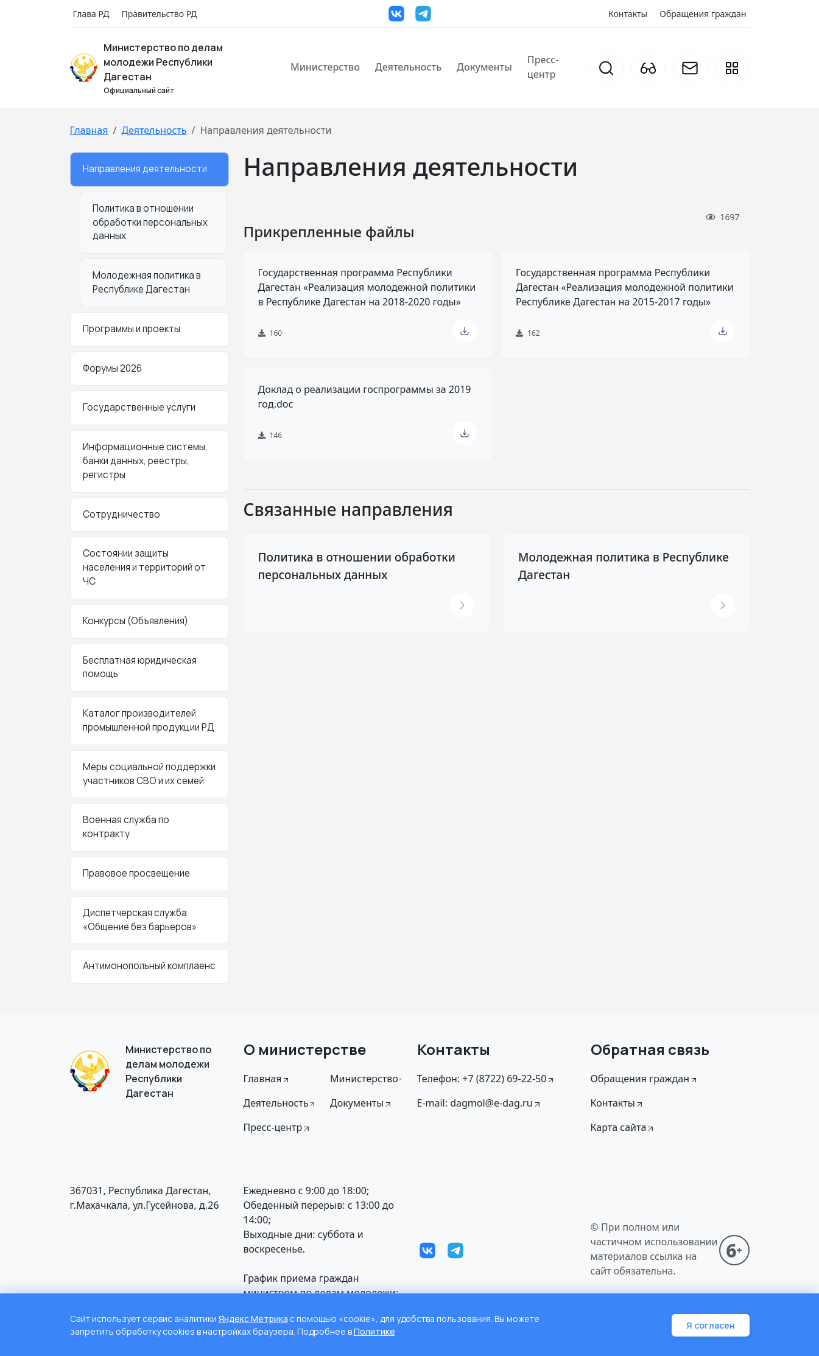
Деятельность (408, 67)
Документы (484, 67)
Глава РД (91, 13)
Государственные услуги (139, 407)
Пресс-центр (543, 67)
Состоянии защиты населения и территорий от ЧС (144, 567)
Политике (374, 1331)
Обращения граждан (702, 13)
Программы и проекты (131, 328)
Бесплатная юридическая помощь (140, 667)
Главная (89, 130)
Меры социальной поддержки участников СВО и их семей (149, 773)
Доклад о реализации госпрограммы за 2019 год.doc (364, 397)
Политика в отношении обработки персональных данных (150, 222)
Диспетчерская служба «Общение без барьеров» (140, 919)
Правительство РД (159, 13)
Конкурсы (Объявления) (135, 620)
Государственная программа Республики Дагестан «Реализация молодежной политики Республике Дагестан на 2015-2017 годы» (625, 287)
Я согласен (710, 1325)
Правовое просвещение (136, 873)
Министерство (325, 67)
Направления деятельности (145, 168)
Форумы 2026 (112, 368)
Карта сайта (623, 1127)
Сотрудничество (121, 514)
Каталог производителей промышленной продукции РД (148, 720)
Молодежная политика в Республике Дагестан (147, 282)
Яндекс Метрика (253, 1318)
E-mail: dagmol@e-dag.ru (479, 1103)
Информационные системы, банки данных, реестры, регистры (145, 460)
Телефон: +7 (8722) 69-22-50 (486, 1078)
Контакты (627, 13)
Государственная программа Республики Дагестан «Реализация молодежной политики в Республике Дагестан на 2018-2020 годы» (367, 287)
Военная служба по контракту (126, 826)
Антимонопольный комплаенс (149, 965)
